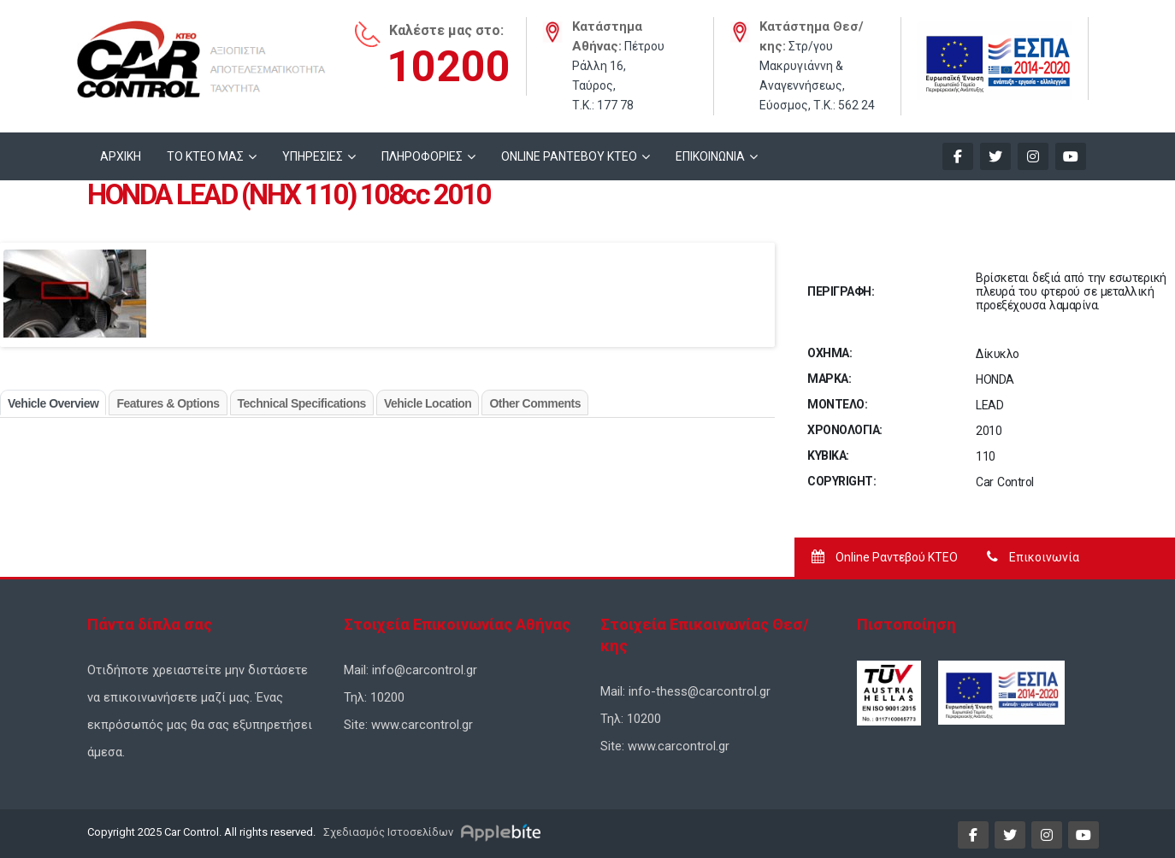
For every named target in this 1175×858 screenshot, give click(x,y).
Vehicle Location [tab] (427, 403)
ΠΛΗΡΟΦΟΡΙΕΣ (422, 156)
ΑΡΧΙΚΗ (120, 156)
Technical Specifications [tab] (302, 403)
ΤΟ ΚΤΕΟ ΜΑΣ (205, 156)
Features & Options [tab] (167, 403)
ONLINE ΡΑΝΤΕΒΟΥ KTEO (569, 156)
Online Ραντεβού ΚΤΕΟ (885, 557)
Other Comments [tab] (535, 403)
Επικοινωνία (1033, 557)
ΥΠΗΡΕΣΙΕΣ (312, 156)
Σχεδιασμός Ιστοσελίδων (387, 832)
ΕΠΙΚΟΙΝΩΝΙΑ (710, 156)
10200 (449, 66)
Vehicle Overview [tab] (53, 403)
